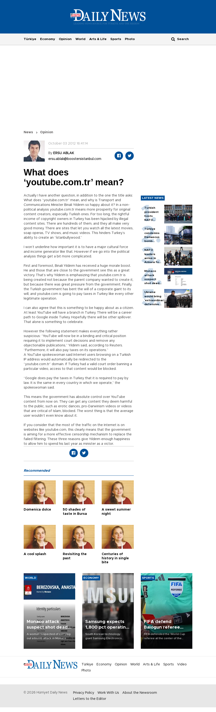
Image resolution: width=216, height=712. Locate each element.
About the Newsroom (139, 692)
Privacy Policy (83, 692)
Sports (115, 39)
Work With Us (108, 692)
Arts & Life (98, 39)
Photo (130, 39)
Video (182, 664)
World (80, 39)
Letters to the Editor (89, 699)
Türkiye (30, 39)
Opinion (65, 39)
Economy (47, 39)
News (28, 132)
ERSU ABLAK (63, 153)
